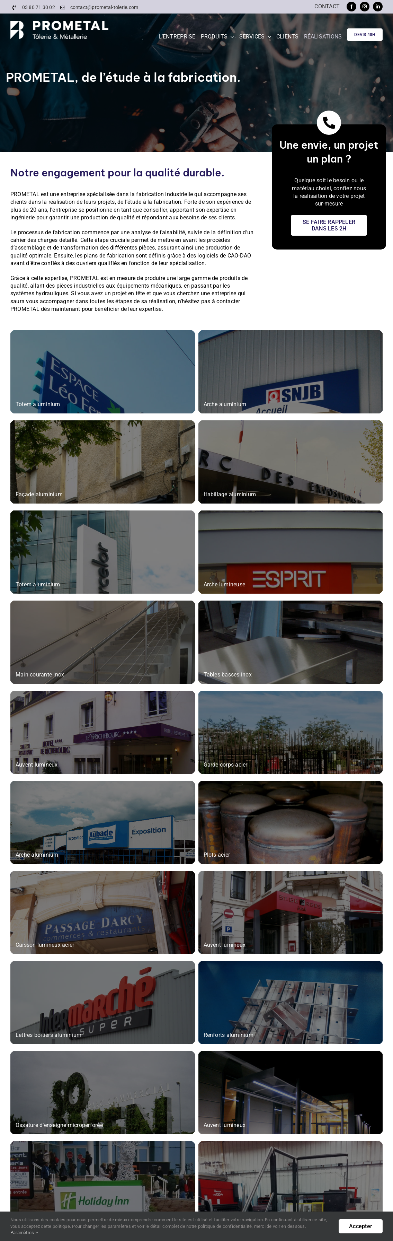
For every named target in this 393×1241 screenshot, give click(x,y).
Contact (327, 6)
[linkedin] (378, 6)
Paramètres (24, 1232)
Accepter (360, 1226)
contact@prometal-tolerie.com (104, 7)
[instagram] (364, 6)
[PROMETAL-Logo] (59, 23)
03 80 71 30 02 (38, 7)
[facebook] (351, 6)
